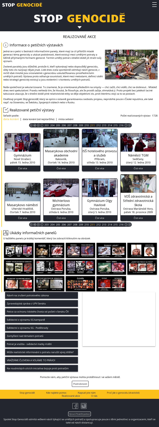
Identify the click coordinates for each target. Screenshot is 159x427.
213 (104, 125)
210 (86, 125)
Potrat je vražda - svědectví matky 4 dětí (29, 344)
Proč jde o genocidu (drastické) (123, 392)
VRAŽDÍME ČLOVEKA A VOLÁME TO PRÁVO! (31, 360)
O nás (94, 395)
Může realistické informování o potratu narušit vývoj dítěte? (40, 352)
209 (81, 125)
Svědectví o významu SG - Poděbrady (27, 327)
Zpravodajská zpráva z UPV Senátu (26, 303)
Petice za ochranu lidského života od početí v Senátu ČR (38, 311)
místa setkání (65, 119)
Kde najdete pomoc (56, 392)
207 (69, 125)
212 (98, 125)
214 (110, 125)
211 (92, 125)
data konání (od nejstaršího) (38, 119)
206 (64, 125)
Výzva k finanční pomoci (79, 414)
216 (121, 125)
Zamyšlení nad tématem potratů (25, 336)
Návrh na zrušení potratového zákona (28, 295)
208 (75, 125)
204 (52, 125)
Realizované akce (71, 395)
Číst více (22, 168)
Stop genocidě (27, 392)
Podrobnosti (80, 383)
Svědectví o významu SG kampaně (26, 319)
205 (58, 125)
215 (115, 125)
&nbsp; (118, 319)
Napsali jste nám (87, 392)
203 (46, 125)
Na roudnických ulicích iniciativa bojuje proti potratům (38, 368)
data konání (11, 119)
